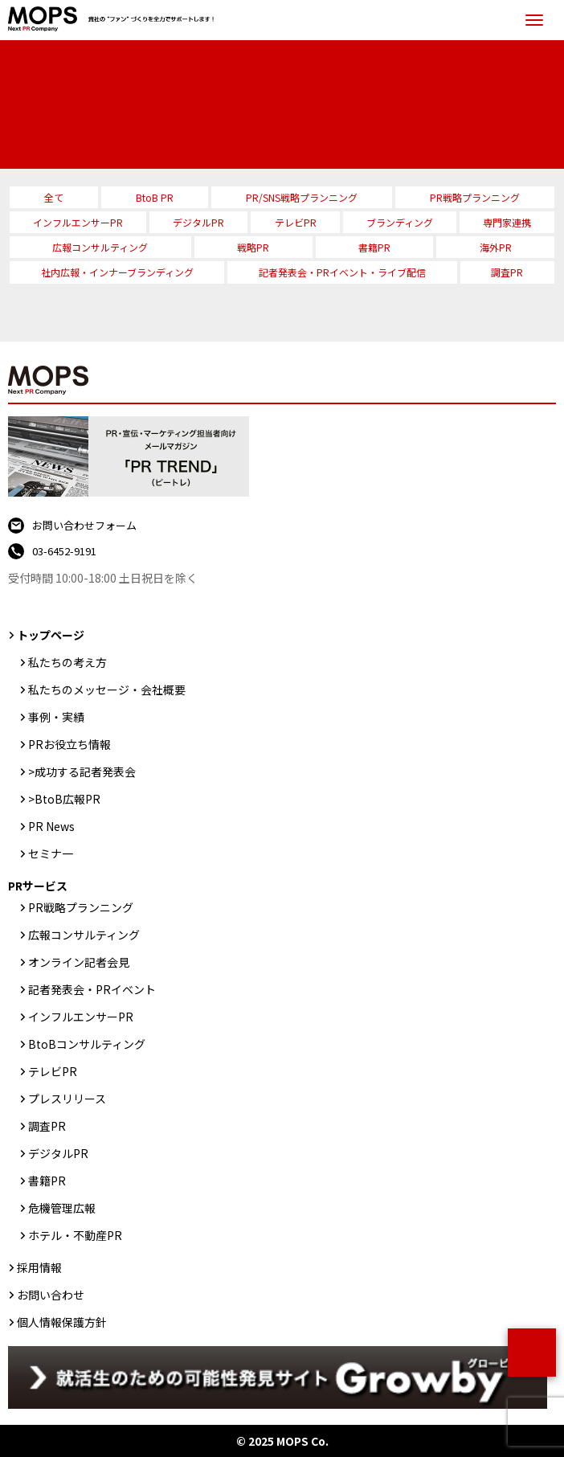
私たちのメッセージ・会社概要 (107, 689)
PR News (51, 826)
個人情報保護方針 (62, 1322)
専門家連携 (507, 222)
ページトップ (532, 1352)
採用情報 (39, 1267)
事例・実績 (56, 717)
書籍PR (374, 247)
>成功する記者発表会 (82, 771)
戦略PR (253, 247)
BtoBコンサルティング (86, 1044)
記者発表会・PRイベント (92, 989)
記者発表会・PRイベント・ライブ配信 (342, 272)
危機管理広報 (62, 1208)
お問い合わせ (50, 1295)
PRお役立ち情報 (69, 744)
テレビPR (296, 222)
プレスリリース (67, 1099)
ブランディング (399, 222)
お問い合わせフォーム (84, 525)
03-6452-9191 (64, 551)
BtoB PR (155, 197)
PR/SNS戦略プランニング (302, 197)
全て (53, 197)
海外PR (496, 247)
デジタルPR (198, 222)
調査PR (507, 272)
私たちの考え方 (67, 662)
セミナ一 (50, 853)
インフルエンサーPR (78, 222)
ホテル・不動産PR (75, 1235)
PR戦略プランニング (475, 197)
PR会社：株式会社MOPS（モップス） (115, 20)
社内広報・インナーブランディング (117, 272)
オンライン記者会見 (78, 962)
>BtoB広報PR (64, 799)
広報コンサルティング (100, 247)
